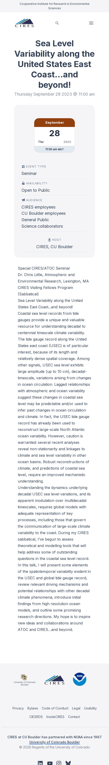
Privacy (18, 708)
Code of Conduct (55, 708)
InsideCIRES (55, 717)
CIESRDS (36, 717)
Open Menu (91, 23)
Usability (90, 708)
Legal (76, 708)
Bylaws (32, 708)
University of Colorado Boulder (54, 742)
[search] (57, 23)
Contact (74, 717)
